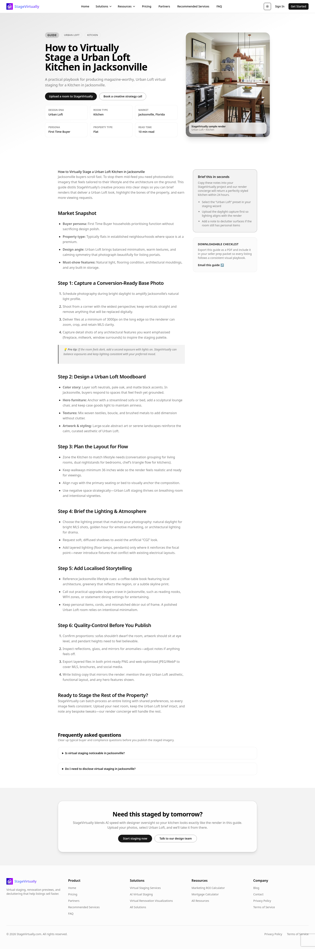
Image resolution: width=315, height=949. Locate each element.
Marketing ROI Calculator (208, 888)
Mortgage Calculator (205, 894)
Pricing (146, 6)
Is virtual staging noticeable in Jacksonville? (95, 753)
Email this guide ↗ (211, 265)
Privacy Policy (262, 901)
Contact (258, 894)
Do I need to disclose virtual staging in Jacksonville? (100, 769)
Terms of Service (264, 907)
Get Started (298, 6)
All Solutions (138, 907)
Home (85, 6)
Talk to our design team (176, 838)
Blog (256, 888)
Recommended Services (193, 6)
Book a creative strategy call (122, 96)
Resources (126, 6)
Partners (164, 6)
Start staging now (135, 838)
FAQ (219, 6)
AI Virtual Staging (141, 894)
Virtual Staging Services (145, 888)
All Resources (200, 901)
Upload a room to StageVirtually (71, 96)
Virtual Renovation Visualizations (151, 901)
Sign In (279, 6)
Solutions (104, 6)
